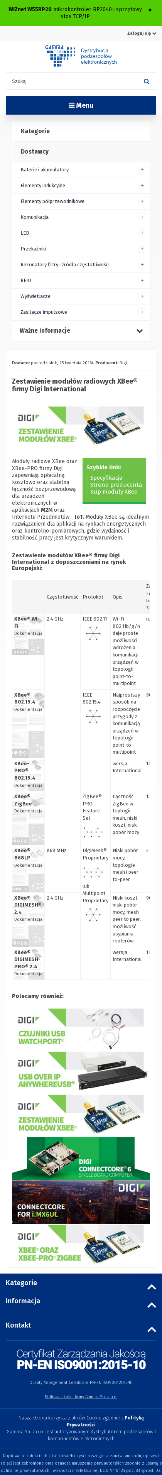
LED (24, 233)
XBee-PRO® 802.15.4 (24, 771)
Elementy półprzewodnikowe (52, 201)
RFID (25, 280)
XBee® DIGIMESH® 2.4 (28, 905)
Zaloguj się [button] (141, 33)
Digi (123, 362)
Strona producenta (116, 484)
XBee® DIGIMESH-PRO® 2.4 (27, 959)
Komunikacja (34, 217)
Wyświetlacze (35, 296)
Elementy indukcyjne (42, 185)
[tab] (81, 131)
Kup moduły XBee (113, 491)
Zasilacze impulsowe (43, 312)
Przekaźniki (33, 249)
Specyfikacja (106, 477)
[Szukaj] (146, 81)
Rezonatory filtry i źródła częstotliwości (65, 264)
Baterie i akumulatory (44, 170)
